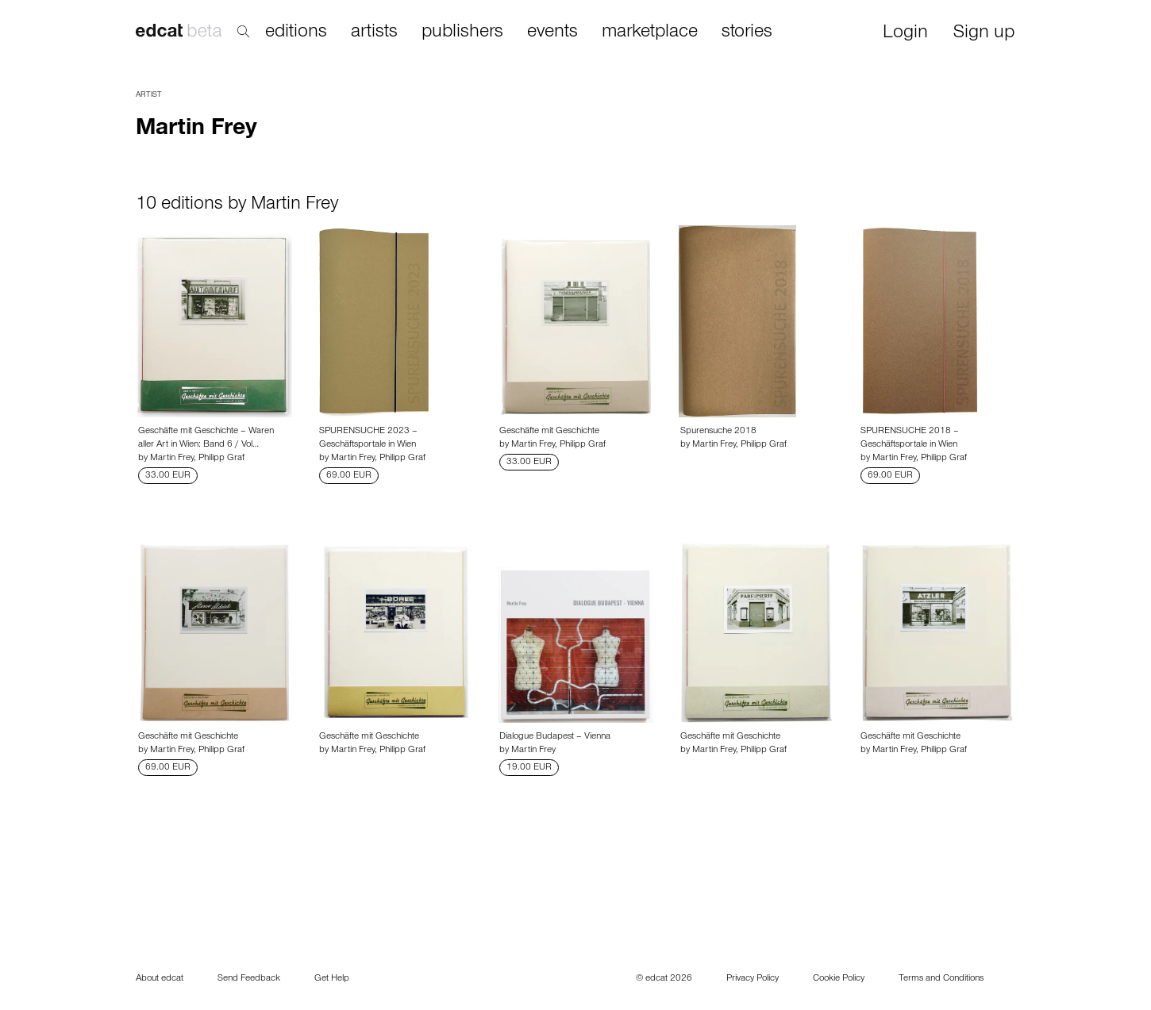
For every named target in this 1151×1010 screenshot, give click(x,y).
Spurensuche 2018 (718, 431)
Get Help (331, 979)
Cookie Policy (838, 979)
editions (296, 32)
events (552, 32)
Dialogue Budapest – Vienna (554, 737)
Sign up (983, 34)
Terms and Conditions (941, 979)
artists (374, 32)
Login (905, 34)
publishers (462, 32)
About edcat (159, 979)
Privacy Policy (752, 979)
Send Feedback (248, 979)
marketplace (650, 32)
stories (747, 32)
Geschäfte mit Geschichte (549, 431)
